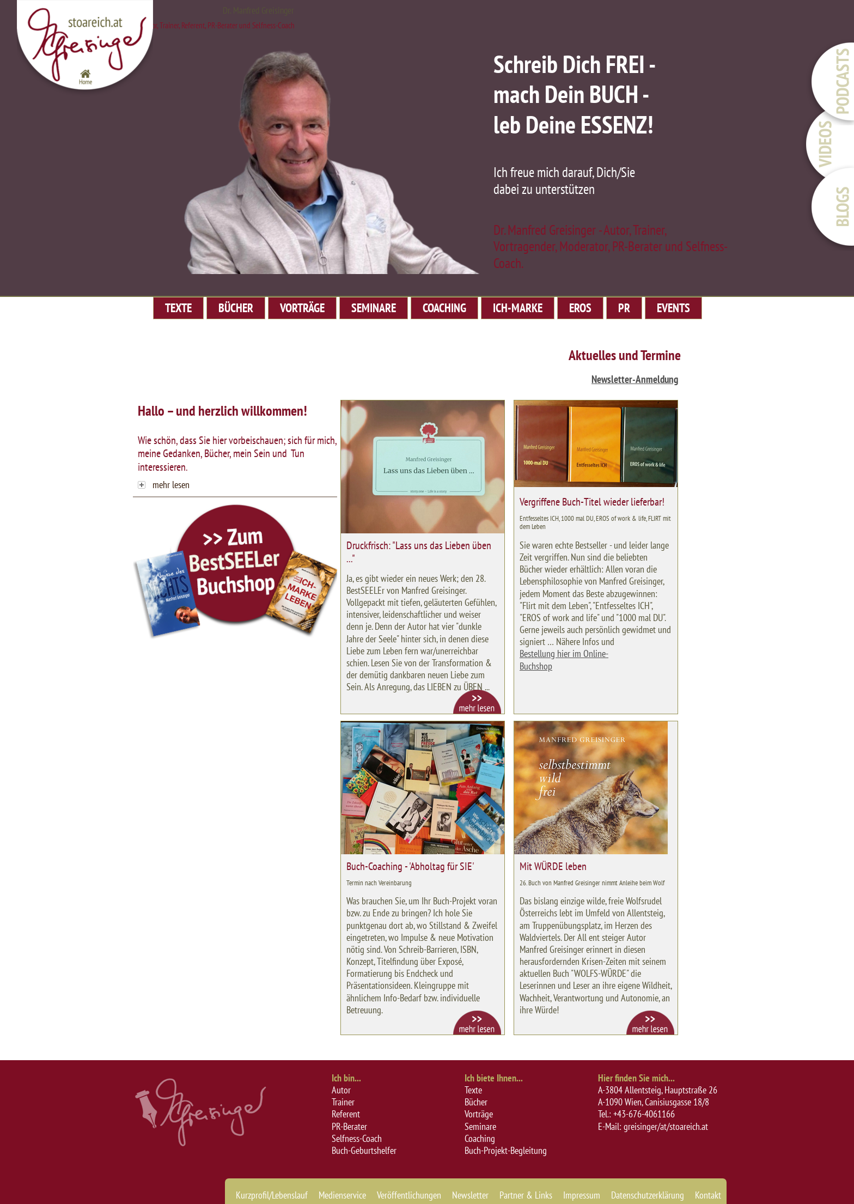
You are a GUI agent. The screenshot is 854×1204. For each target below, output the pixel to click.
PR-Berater (349, 1126)
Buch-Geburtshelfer (364, 1150)
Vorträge (479, 1114)
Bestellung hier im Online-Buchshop (564, 660)
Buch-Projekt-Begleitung (506, 1150)
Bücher (476, 1102)
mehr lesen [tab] (164, 484)
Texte (473, 1090)
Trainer (343, 1102)
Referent (346, 1114)
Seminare (480, 1126)
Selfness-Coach (357, 1138)
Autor (341, 1090)
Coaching (480, 1138)
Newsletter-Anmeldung (634, 379)
